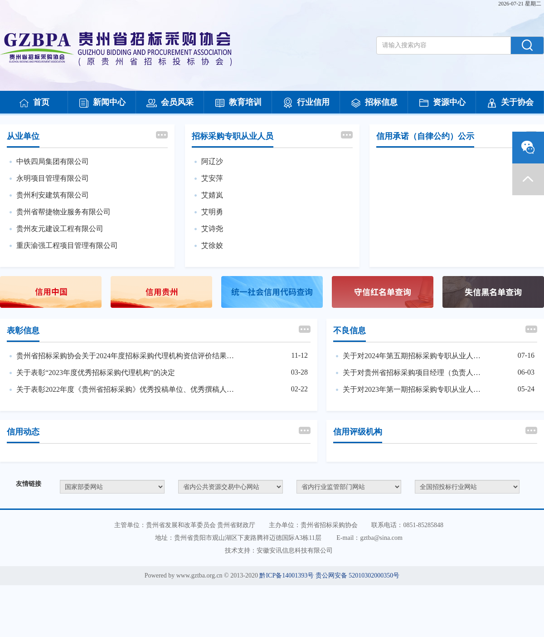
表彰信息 (23, 330)
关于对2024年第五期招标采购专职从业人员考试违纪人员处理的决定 (415, 356)
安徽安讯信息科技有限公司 (295, 550)
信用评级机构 (357, 431)
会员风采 (170, 103)
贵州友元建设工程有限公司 (59, 228)
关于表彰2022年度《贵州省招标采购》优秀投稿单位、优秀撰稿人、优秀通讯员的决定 (126, 389)
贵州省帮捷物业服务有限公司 (63, 212)
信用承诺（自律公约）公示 (425, 136)
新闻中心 (102, 103)
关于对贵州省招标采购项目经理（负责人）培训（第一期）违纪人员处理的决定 (415, 372)
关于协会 (510, 103)
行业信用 (306, 103)
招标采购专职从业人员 (232, 136)
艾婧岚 (212, 195)
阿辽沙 (212, 161)
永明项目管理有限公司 (52, 178)
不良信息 (349, 330)
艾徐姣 (212, 245)
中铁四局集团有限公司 (52, 161)
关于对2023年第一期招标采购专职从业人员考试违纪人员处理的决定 (415, 389)
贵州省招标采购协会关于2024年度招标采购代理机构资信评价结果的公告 (126, 356)
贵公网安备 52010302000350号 (358, 575)
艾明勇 (212, 212)
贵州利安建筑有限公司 (52, 195)
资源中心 (442, 103)
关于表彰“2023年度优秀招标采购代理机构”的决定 (95, 372)
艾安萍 (212, 178)
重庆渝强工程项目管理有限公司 (67, 245)
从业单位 (23, 136)
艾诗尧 (212, 228)
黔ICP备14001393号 (286, 575)
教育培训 (238, 103)
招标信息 (374, 103)
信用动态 (23, 431)
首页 (34, 103)
